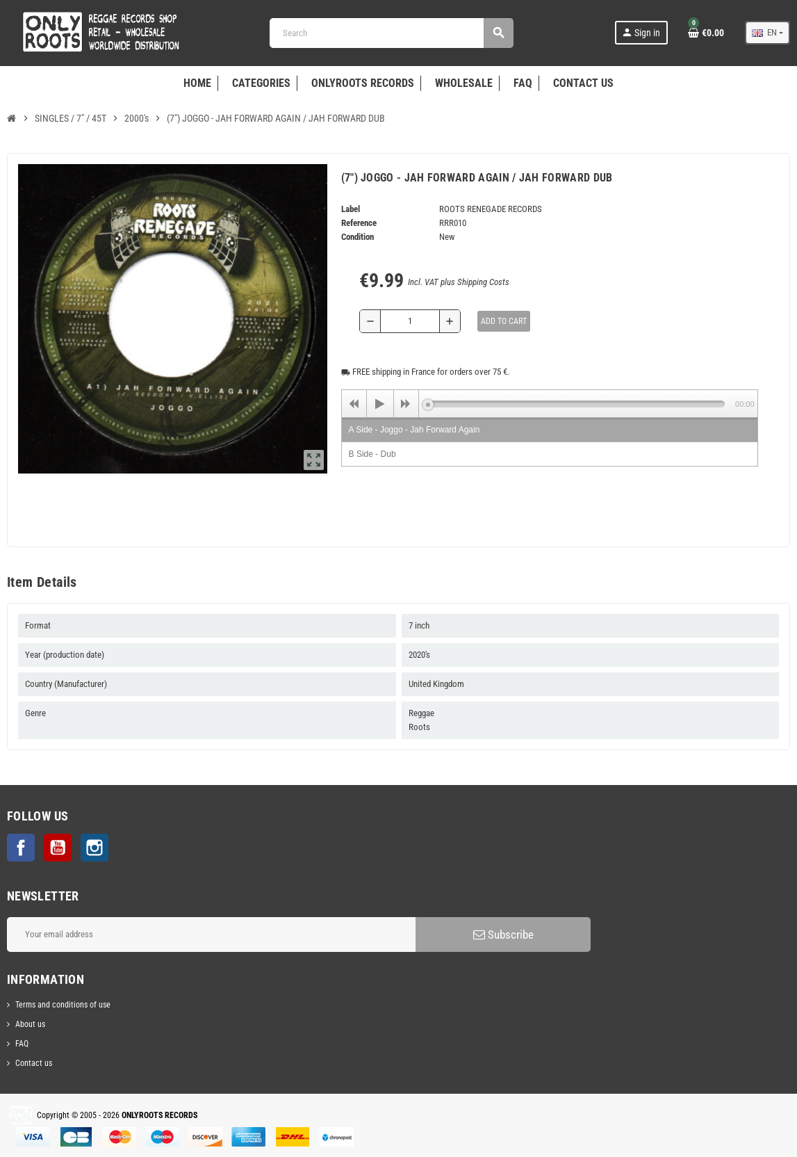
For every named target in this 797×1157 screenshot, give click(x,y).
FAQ (21, 1044)
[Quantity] (410, 321)
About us (30, 1024)
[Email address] (211, 934)
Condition (357, 237)
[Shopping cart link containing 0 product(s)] (706, 33)
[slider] (576, 403)
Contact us (33, 1063)
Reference (359, 223)
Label (350, 209)
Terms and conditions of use (62, 1005)
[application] (549, 403)
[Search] (391, 33)
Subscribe (503, 934)
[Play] (380, 404)
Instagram (94, 847)
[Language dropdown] (767, 32)
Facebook (21, 847)
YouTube (58, 847)
